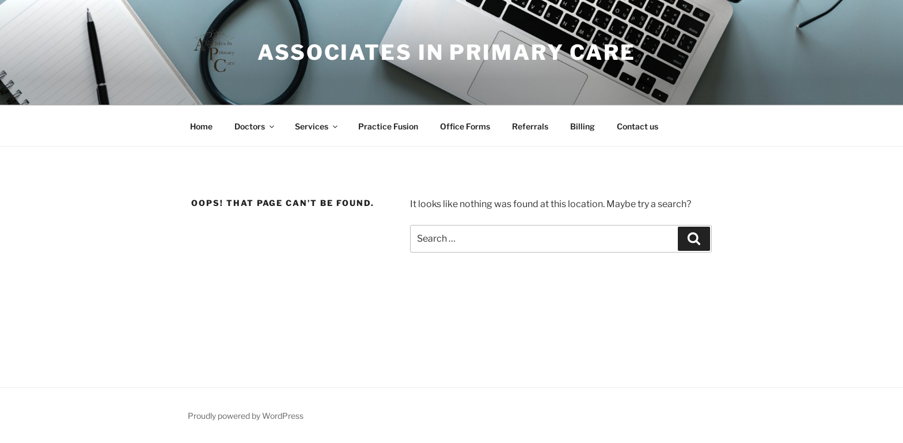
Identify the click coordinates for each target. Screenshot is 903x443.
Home (201, 126)
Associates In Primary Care (446, 52)
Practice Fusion (388, 126)
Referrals (530, 126)
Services (317, 126)
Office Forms (465, 126)
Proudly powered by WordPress (245, 416)
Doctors (255, 126)
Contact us (637, 126)
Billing (582, 126)
